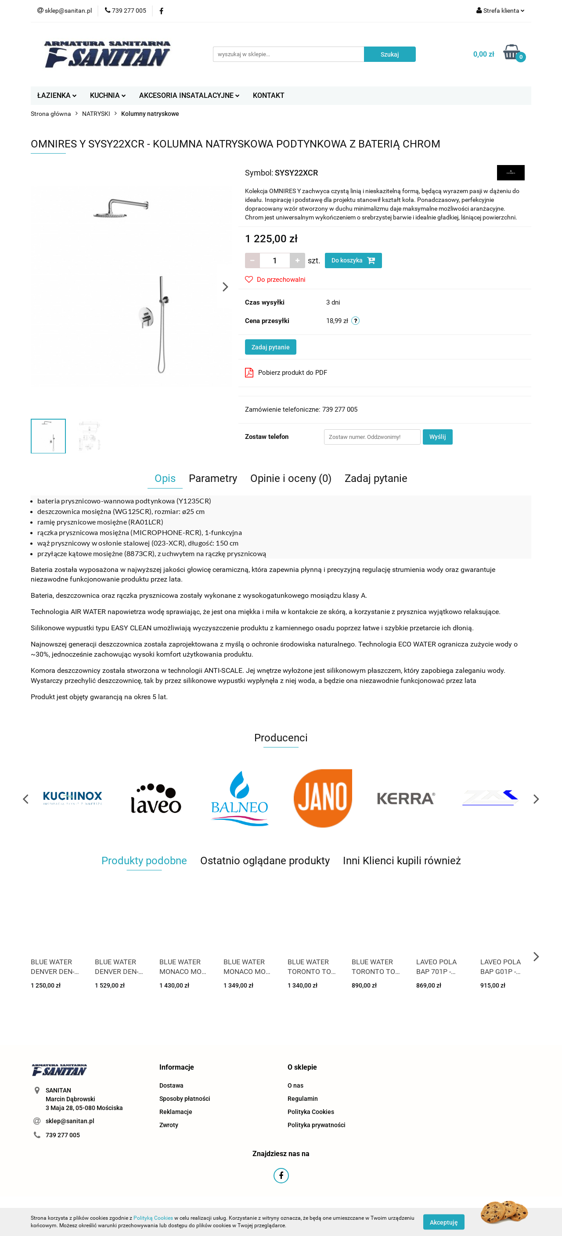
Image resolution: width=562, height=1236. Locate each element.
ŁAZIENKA (57, 95)
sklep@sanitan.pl (70, 1121)
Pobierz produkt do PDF (286, 372)
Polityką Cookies (153, 1218)
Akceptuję (444, 1221)
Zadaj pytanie (271, 347)
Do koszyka (353, 260)
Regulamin (303, 1098)
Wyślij (437, 436)
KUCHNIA (108, 95)
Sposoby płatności (184, 1098)
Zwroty (168, 1124)
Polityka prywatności (317, 1124)
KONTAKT (269, 95)
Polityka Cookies (311, 1111)
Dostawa (171, 1085)
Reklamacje (175, 1111)
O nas (295, 1085)
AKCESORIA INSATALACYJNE (189, 95)
